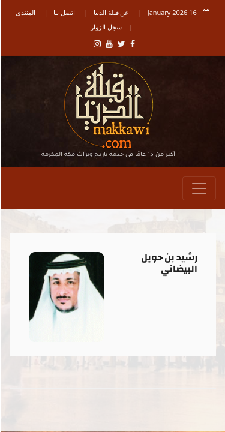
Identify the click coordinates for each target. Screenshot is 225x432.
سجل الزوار (105, 26)
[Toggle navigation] (198, 188)
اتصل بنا (63, 12)
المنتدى (25, 12)
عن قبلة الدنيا (111, 12)
